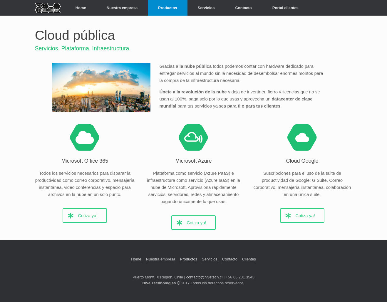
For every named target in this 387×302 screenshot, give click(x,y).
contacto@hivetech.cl (204, 277)
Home (81, 8)
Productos (167, 8)
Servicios (206, 8)
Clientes (249, 259)
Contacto (243, 8)
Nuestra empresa (122, 8)
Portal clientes (285, 8)
